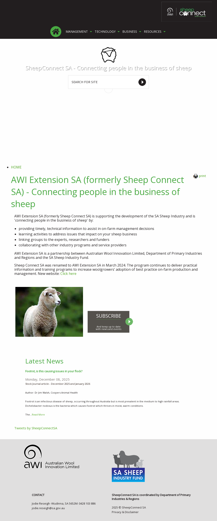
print (199, 176)
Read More (38, 414)
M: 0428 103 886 (85, 503)
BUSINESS (129, 31)
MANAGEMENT (77, 31)
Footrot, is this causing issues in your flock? (53, 371)
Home (16, 167)
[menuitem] (55, 31)
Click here (68, 273)
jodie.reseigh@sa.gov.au (48, 508)
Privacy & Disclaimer (125, 512)
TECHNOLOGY (105, 31)
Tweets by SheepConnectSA (35, 428)
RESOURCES (152, 31)
